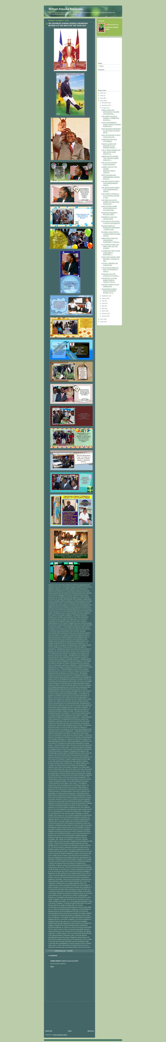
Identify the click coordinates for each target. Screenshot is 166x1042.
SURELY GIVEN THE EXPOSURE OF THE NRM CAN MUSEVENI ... (110, 112)
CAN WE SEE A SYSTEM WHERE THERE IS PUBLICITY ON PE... (109, 280)
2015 (102, 93)
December (105, 103)
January (104, 316)
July (103, 301)
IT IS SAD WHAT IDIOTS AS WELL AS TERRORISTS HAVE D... (110, 269)
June (103, 303)
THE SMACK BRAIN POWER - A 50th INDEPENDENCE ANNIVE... (111, 183)
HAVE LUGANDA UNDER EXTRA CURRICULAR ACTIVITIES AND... (109, 208)
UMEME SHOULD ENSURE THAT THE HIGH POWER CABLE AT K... (110, 158)
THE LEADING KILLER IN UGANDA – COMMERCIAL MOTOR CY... (110, 118)
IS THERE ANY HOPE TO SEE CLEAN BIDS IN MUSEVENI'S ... (111, 252)
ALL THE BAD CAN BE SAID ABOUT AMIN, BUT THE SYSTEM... (110, 246)
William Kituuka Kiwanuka (66, 9)
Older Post (90, 1031)
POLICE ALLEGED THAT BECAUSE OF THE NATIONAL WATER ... (109, 145)
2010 (102, 321)
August (104, 298)
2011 (102, 319)
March (104, 311)
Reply (52, 966)
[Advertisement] (60, 1014)
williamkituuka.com (112, 24)
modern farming (55, 961)
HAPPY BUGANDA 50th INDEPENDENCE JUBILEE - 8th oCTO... (111, 177)
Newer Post (48, 1031)
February (105, 313)
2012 (102, 100)
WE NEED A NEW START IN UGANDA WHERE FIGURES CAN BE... (111, 234)
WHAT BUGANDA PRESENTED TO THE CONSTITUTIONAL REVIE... (111, 130)
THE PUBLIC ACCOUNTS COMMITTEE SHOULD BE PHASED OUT (110, 202)
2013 (102, 98)
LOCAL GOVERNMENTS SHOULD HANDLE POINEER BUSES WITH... (111, 124)
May (103, 306)
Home (70, 1031)
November (105, 105)
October (104, 108)
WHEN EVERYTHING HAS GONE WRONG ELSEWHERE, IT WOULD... (111, 240)
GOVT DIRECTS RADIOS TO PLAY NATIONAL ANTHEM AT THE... (110, 195)
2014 (102, 95)
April (103, 308)
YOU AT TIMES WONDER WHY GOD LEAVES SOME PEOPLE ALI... (111, 152)
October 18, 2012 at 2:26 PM (69, 961)
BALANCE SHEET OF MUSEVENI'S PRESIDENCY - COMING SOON (111, 227)
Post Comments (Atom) (60, 1035)
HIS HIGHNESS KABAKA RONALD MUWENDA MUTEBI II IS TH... (109, 290)
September (105, 296)
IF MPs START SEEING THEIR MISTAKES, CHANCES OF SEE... (111, 259)
